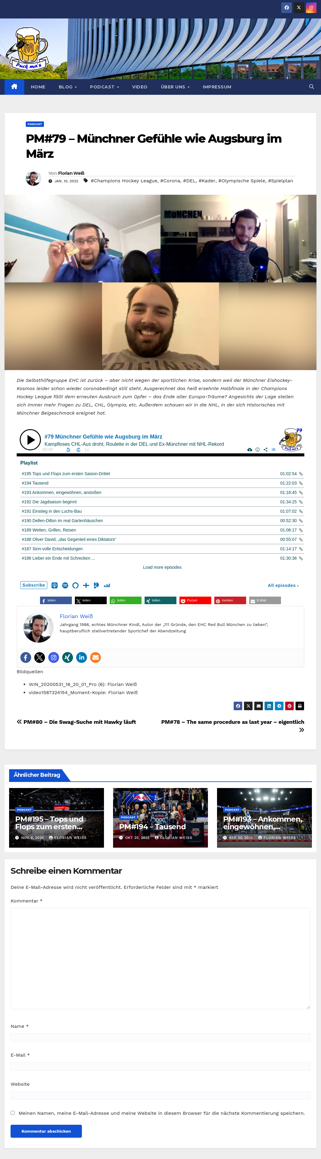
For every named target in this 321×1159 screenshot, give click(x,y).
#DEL (189, 181)
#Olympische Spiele (241, 181)
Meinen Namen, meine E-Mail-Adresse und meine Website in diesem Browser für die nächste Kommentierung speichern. (161, 1113)
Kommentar (26, 901)
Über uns (174, 87)
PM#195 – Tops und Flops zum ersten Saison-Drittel (49, 827)
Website (20, 1084)
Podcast (103, 87)
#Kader (207, 181)
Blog (66, 87)
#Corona (170, 181)
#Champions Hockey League (124, 181)
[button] (311, 87)
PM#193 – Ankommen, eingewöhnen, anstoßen (262, 827)
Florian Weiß (71, 173)
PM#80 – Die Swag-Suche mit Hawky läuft (76, 722)
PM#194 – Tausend (152, 826)
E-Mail (20, 1055)
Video (140, 87)
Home (38, 87)
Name (20, 1026)
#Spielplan (280, 181)
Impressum (217, 87)
